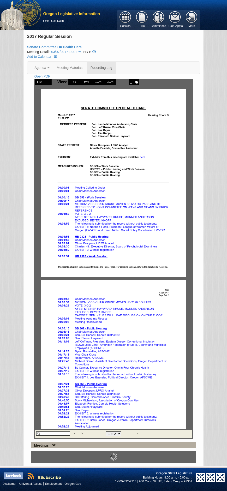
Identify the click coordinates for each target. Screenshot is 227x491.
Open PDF (42, 76)
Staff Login (57, 20)
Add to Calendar (42, 57)
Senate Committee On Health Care (54, 47)
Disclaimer (9, 483)
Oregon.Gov (73, 483)
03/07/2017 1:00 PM (66, 52)
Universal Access (30, 483)
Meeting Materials (70, 68)
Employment (53, 483)
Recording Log (101, 68)
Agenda (42, 68)
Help (46, 20)
